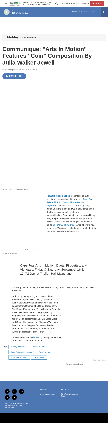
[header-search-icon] (56, 4)
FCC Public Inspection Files (69, 395)
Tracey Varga (44, 352)
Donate (98, 3)
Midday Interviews (21, 37)
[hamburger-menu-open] (6, 3)
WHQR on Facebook (47, 395)
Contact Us (43, 389)
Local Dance (39, 357)
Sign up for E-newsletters (74, 3)
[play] (7, 12)
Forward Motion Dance (58, 196)
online (35, 337)
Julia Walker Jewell (19, 357)
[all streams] (104, 12)
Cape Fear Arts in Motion (21, 352)
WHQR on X (65, 389)
